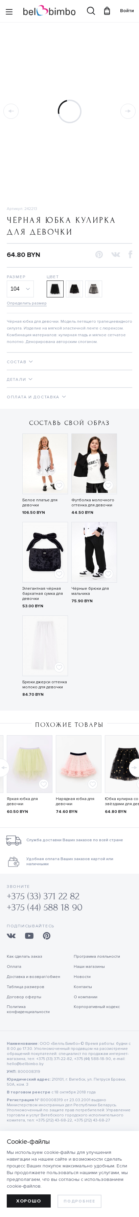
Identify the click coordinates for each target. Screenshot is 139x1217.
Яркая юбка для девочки (22, 801)
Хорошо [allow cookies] (28, 1201)
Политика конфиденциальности (28, 1009)
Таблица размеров (25, 986)
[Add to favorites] (59, 485)
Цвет (53, 277)
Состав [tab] (16, 362)
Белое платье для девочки (39, 503)
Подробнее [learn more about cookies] (79, 1201)
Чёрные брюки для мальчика (90, 591)
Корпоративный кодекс (97, 1006)
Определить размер (27, 303)
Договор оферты (24, 997)
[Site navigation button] (9, 13)
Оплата (14, 966)
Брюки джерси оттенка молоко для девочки (44, 685)
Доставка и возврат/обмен (33, 976)
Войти (124, 11)
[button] (99, 255)
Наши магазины (89, 966)
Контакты (83, 986)
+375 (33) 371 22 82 (43, 896)
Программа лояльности (97, 956)
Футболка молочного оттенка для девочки (92, 503)
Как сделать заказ (24, 956)
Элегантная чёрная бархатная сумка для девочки (42, 593)
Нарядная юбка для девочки (75, 801)
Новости (82, 976)
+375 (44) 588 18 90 (45, 907)
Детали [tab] (16, 379)
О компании (85, 997)
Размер (16, 277)
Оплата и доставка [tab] (33, 397)
